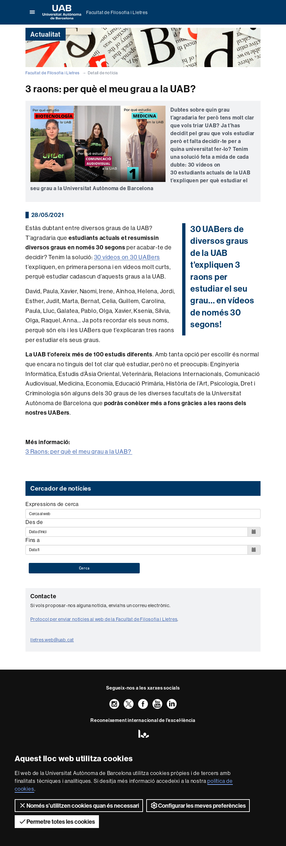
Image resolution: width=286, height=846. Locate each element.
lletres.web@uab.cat (52, 640)
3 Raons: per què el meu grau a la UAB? (78, 451)
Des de (34, 522)
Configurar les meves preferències (198, 805)
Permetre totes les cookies (57, 821)
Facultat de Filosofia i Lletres (117, 12)
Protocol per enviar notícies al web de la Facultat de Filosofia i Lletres (103, 619)
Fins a (32, 540)
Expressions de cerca (52, 504)
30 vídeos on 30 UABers (127, 257)
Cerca (84, 568)
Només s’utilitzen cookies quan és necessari (79, 805)
